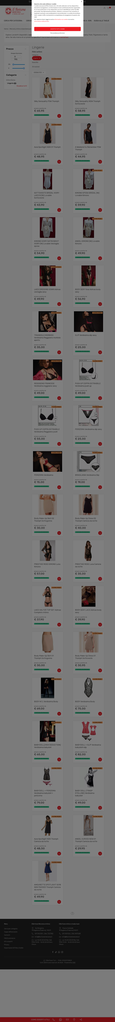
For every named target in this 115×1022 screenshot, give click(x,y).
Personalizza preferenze (57, 33)
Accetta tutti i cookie (57, 29)
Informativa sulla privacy (41, 21)
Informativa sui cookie (61, 19)
